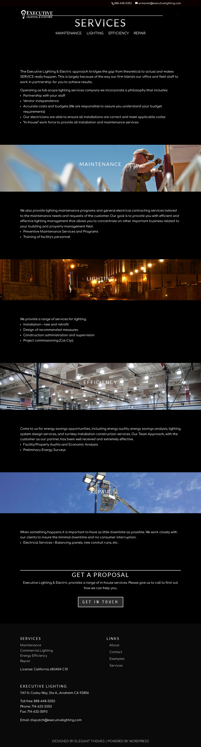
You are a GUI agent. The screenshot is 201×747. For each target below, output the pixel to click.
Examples (116, 659)
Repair (139, 33)
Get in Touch (100, 602)
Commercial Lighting (36, 650)
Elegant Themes (89, 741)
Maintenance (69, 33)
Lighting (95, 33)
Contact (115, 652)
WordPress (139, 741)
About (114, 645)
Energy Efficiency (33, 656)
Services (116, 665)
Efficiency (118, 33)
